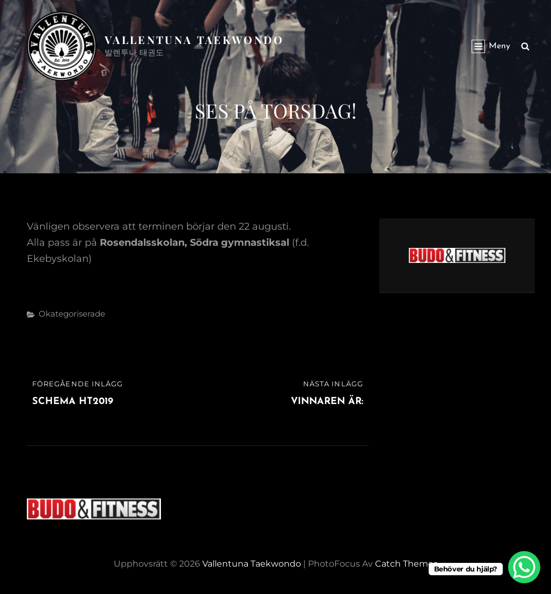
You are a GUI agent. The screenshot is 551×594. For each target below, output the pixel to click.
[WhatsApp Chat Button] (524, 567)
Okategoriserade (72, 314)
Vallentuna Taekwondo (194, 39)
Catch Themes (406, 564)
